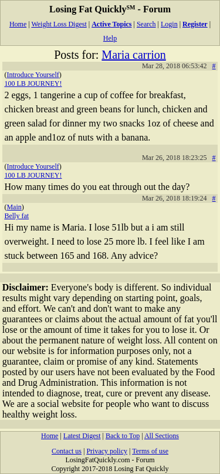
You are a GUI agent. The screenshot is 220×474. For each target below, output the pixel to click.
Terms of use (150, 451)
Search (146, 24)
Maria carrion (133, 54)
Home (17, 24)
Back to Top (123, 436)
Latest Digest (82, 436)
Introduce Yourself (32, 75)
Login (169, 24)
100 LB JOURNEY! (33, 83)
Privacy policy (106, 451)
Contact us (67, 451)
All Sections (161, 436)
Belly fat (16, 216)
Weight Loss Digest (58, 24)
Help (110, 38)
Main (13, 207)
